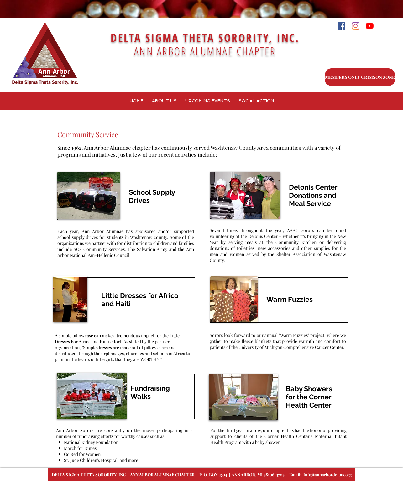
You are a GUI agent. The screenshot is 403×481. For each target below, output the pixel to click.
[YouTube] (370, 26)
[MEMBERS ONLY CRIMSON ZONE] (360, 77)
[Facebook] (341, 26)
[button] (207, 101)
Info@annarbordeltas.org (327, 474)
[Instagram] (355, 26)
